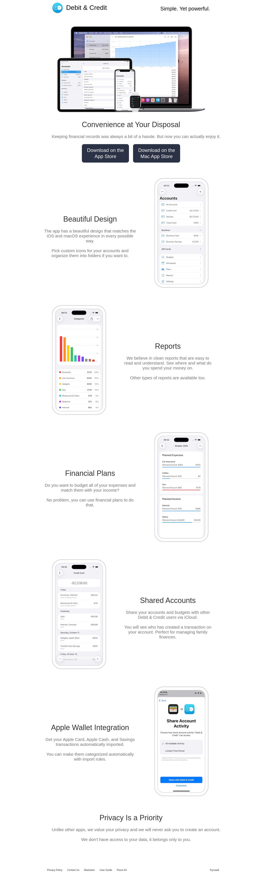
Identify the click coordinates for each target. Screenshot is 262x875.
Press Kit (122, 870)
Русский (214, 870)
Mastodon (89, 870)
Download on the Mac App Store (156, 153)
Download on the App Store (105, 153)
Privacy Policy (54, 870)
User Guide (106, 870)
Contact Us (73, 870)
